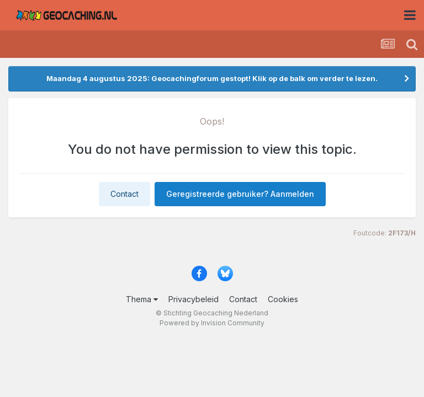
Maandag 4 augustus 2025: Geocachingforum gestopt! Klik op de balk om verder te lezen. (212, 78)
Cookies (283, 299)
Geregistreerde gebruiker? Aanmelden (240, 193)
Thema (142, 299)
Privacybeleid (193, 299)
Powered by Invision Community (212, 323)
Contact (124, 193)
